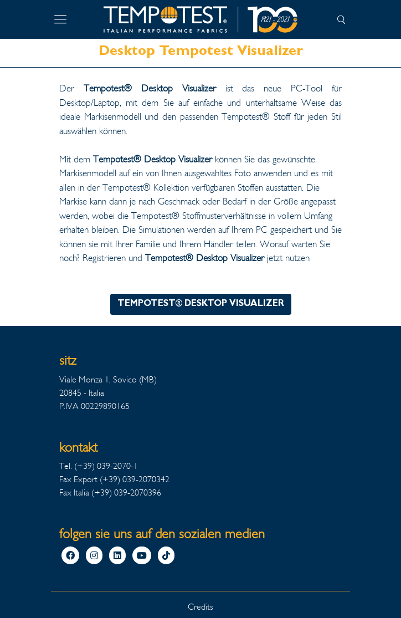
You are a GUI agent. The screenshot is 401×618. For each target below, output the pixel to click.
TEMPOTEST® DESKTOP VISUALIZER (200, 304)
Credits (200, 606)
